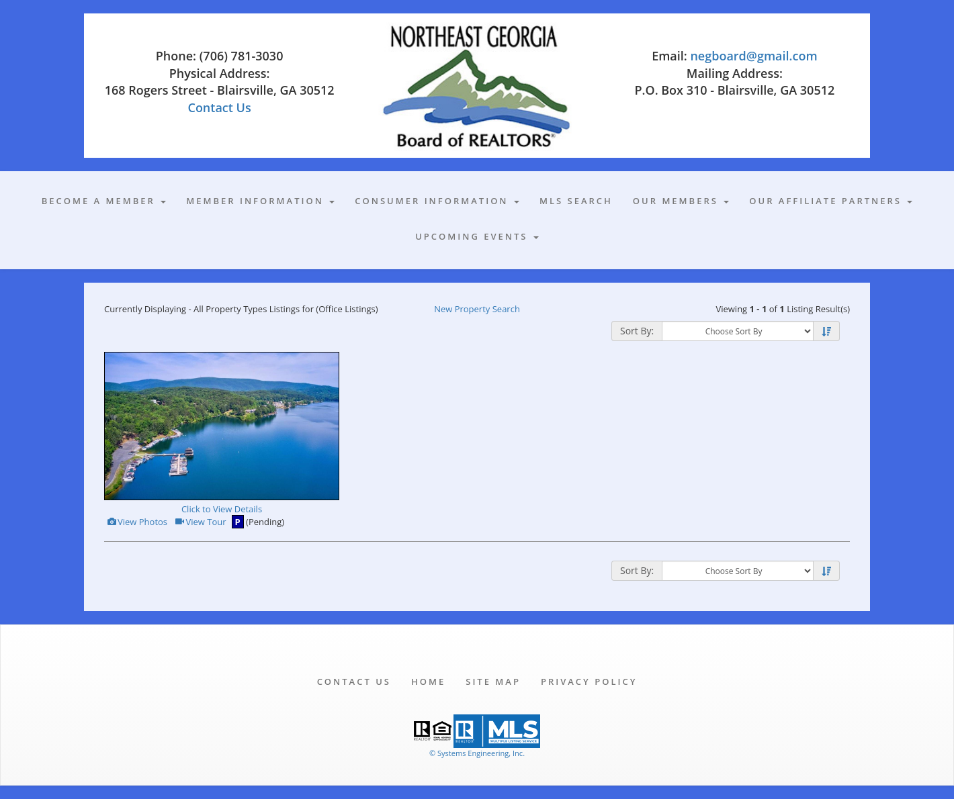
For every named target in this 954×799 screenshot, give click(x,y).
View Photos (136, 521)
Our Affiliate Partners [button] (830, 201)
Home (428, 681)
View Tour (200, 521)
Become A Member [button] (104, 201)
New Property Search (477, 309)
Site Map (493, 681)
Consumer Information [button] (437, 201)
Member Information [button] (260, 201)
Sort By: (637, 330)
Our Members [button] (681, 201)
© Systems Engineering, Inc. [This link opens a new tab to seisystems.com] (477, 753)
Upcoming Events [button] (477, 236)
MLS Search (576, 201)
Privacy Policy (589, 681)
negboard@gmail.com (753, 56)
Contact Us (219, 107)
